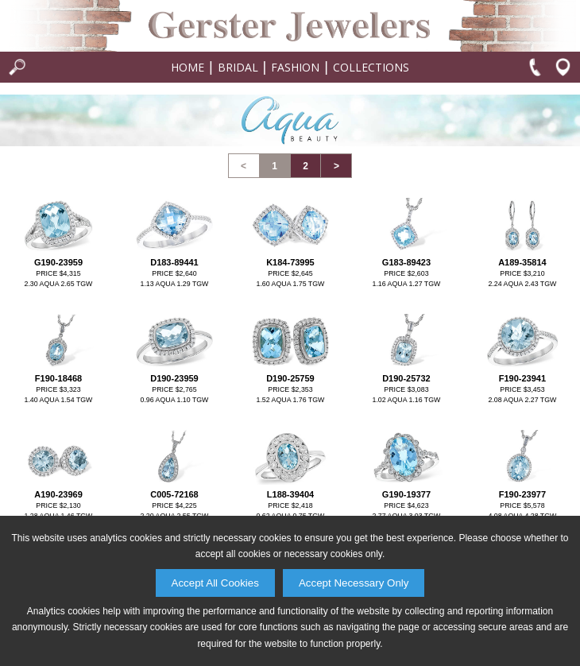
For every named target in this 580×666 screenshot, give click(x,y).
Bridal (238, 67)
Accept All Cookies (215, 583)
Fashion (295, 67)
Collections (371, 67)
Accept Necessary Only (354, 583)
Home (187, 67)
